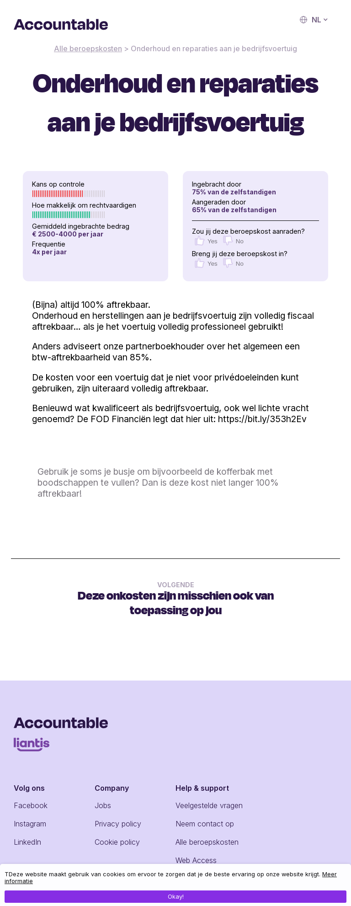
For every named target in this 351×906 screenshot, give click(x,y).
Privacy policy (118, 823)
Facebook (31, 805)
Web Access (196, 860)
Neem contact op (205, 823)
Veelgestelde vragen (209, 805)
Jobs (103, 805)
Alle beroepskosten (88, 48)
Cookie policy (117, 842)
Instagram (30, 823)
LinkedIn (27, 842)
